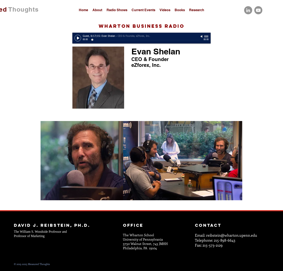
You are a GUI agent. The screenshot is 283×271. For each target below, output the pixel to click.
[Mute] (202, 36)
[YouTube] (258, 10)
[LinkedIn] (248, 10)
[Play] (77, 38)
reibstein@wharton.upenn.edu (231, 235)
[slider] (206, 36)
